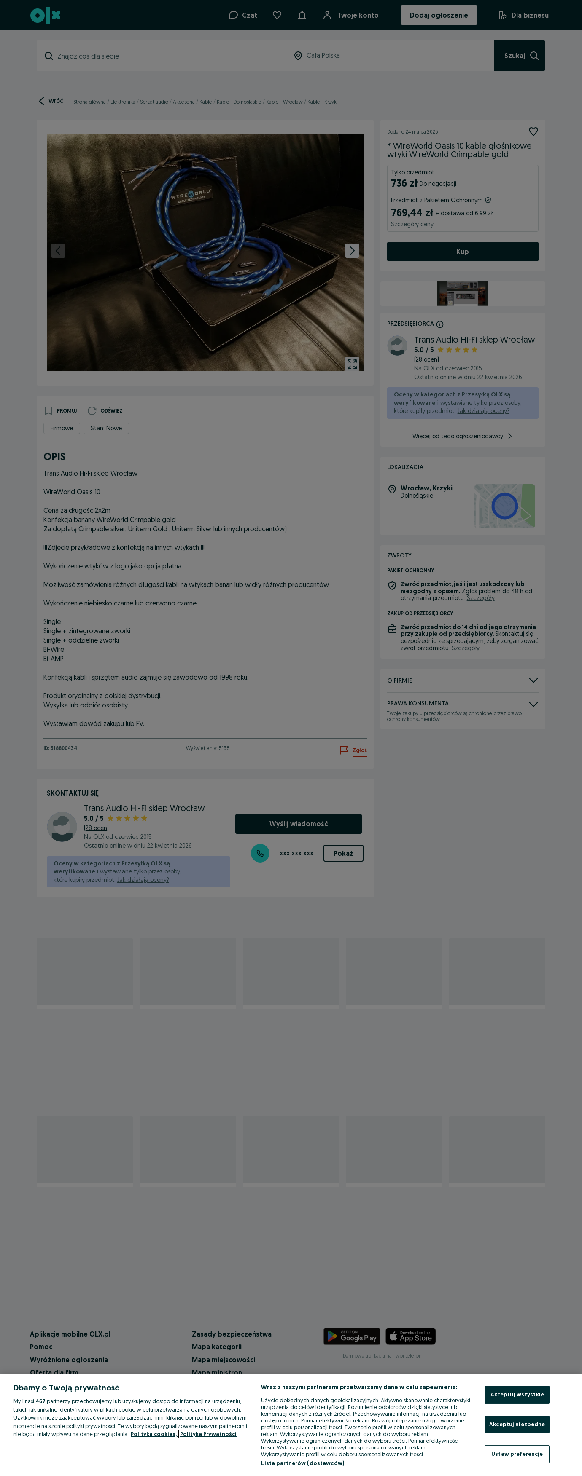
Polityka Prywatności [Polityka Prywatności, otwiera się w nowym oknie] (208, 1433)
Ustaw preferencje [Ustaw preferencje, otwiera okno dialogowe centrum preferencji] (517, 1453)
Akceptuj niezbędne (517, 1424)
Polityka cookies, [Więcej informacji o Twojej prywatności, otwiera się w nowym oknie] (154, 1433)
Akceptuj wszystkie (517, 1394)
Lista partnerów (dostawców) (302, 1463)
